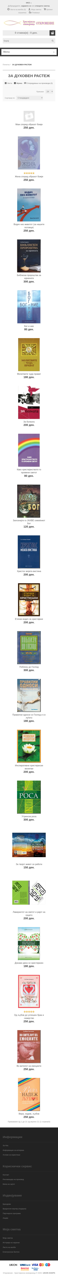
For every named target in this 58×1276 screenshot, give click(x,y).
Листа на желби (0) (18, 10)
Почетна (6, 65)
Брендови (7, 1204)
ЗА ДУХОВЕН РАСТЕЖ (22, 65)
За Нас (5, 1145)
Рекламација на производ (13, 1179)
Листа (9, 83)
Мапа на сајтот (9, 1184)
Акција (5, 1218)
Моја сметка (36, 10)
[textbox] (30, 40)
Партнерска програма (12, 1213)
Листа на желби (9, 1247)
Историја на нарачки (11, 1243)
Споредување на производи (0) (40, 83)
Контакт (6, 1175)
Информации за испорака (13, 1150)
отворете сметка (42, 6)
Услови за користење (11, 1155)
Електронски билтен (11, 1252)
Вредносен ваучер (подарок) (14, 1209)
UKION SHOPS (49, 1273)
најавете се (26, 6)
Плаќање (36, 13)
